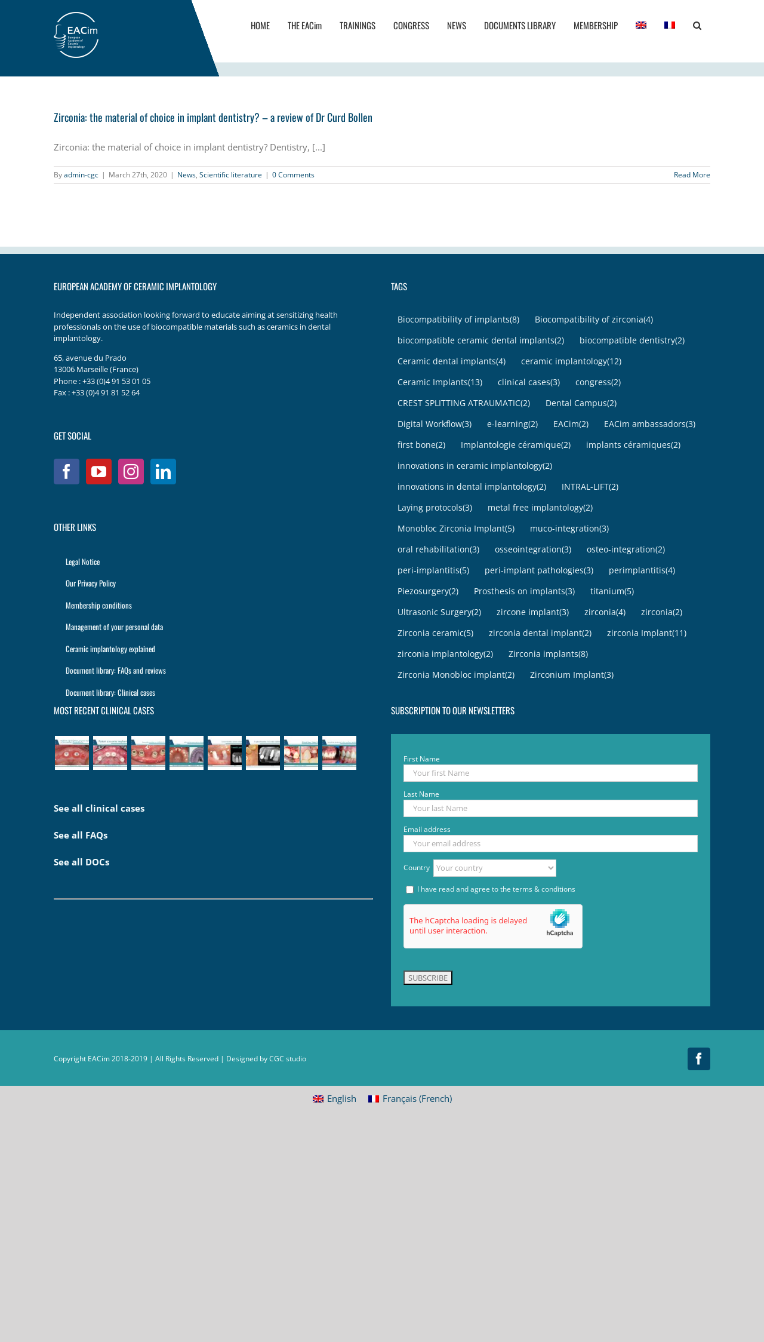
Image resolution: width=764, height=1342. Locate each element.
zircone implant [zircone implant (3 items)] (533, 612)
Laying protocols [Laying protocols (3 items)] (435, 508)
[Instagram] (131, 471)
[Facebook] (66, 471)
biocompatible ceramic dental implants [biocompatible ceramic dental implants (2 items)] (481, 340)
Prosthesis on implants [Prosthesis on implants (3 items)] (524, 591)
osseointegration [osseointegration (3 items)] (533, 549)
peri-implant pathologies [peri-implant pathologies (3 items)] (539, 570)
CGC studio (287, 1059)
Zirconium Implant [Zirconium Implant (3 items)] (572, 675)
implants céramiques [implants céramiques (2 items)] (633, 445)
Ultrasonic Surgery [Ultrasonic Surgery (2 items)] (439, 612)
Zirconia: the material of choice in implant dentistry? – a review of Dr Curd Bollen (213, 117)
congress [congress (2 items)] (598, 382)
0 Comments (293, 175)
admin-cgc (81, 175)
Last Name (421, 794)
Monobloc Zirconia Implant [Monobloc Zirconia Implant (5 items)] (456, 529)
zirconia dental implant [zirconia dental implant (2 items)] (540, 633)
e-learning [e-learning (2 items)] (512, 424)
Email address (427, 829)
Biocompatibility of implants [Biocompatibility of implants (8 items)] (458, 319)
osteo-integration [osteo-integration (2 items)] (626, 549)
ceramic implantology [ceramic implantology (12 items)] (571, 361)
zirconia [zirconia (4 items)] (605, 612)
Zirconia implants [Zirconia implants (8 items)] (548, 654)
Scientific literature (230, 175)
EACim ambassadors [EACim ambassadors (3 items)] (649, 424)
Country (417, 867)
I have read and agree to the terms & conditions (496, 889)
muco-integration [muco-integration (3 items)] (569, 529)
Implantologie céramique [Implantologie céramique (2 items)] (516, 445)
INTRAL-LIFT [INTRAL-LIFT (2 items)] (590, 487)
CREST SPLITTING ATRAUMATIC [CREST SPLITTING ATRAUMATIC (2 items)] (464, 403)
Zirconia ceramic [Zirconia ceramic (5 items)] (435, 633)
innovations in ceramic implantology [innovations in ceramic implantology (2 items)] (475, 466)
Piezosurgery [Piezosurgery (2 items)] (428, 591)
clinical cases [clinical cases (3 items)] (529, 382)
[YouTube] (99, 471)
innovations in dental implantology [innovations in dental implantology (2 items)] (472, 487)
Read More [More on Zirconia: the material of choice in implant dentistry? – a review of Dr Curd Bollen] (692, 175)
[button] (697, 25)
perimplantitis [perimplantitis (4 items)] (642, 570)
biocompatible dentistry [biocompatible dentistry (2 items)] (632, 340)
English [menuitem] (341, 1098)
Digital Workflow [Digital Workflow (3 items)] (435, 424)
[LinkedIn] (163, 471)
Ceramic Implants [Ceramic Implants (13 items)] (440, 382)
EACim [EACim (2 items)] (571, 424)
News (186, 175)
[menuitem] (641, 25)
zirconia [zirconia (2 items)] (661, 612)
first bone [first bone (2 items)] (421, 445)
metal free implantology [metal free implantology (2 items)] (540, 508)
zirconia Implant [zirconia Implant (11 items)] (646, 633)
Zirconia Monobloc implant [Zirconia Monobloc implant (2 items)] (456, 675)
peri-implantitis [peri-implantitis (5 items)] (433, 570)
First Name (421, 759)
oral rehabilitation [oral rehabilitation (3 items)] (438, 549)
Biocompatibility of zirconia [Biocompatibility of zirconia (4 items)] (594, 319)
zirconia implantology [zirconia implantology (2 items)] (445, 654)
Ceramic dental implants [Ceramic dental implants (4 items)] (452, 361)
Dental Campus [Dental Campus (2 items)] (581, 403)
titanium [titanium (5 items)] (612, 591)
